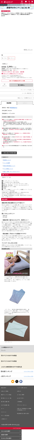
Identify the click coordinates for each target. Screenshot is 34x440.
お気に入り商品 (4, 391)
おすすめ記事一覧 (5, 405)
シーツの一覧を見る (27, 93)
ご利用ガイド (4, 419)
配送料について (7, 160)
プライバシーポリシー (22, 405)
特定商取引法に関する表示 (23, 413)
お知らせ (19, 391)
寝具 (24, 4)
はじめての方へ (20, 398)
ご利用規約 (19, 401)
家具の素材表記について (9, 166)
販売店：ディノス (28, 49)
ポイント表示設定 (5, 415)
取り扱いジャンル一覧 (6, 398)
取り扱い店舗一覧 (5, 401)
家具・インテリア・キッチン (14, 4)
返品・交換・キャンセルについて (11, 171)
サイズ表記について (8, 168)
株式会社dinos (13, 107)
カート (2, 408)
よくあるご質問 (20, 394)
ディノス (3, 350)
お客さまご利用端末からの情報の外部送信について (24, 409)
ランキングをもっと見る (28, 371)
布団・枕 (29, 4)
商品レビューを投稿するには (25, 97)
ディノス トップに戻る (26, 89)
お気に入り (4, 85)
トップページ (3, 4)
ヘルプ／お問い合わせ (22, 387)
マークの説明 (6, 163)
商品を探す (3, 387)
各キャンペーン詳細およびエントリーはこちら (13, 73)
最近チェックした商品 (6, 394)
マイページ (3, 412)
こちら (18, 424)
